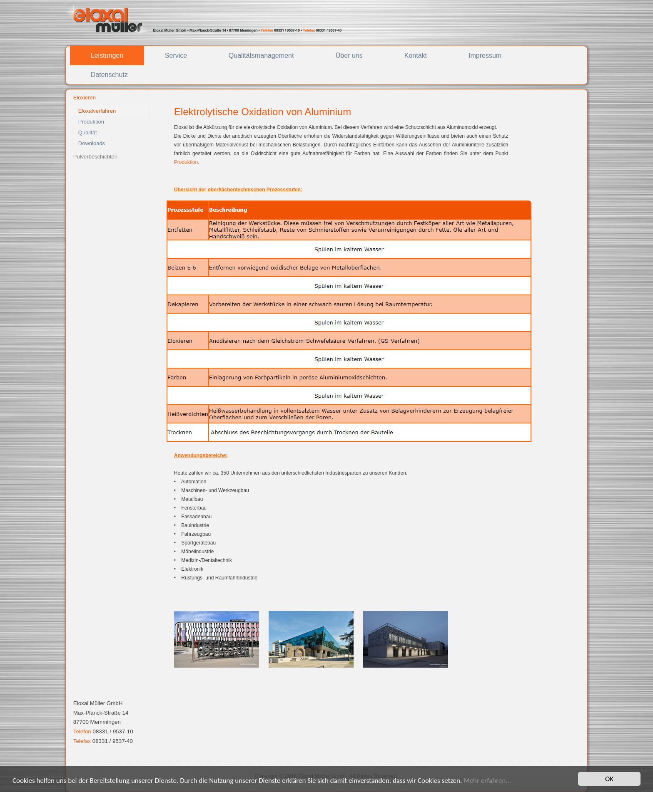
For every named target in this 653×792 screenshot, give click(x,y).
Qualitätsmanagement (261, 55)
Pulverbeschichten (95, 156)
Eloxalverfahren (97, 111)
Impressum (485, 55)
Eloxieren (84, 97)
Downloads (91, 143)
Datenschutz (109, 74)
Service (176, 55)
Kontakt (415, 55)
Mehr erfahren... (487, 780)
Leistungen (107, 55)
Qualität (87, 132)
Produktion (91, 122)
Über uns (349, 55)
